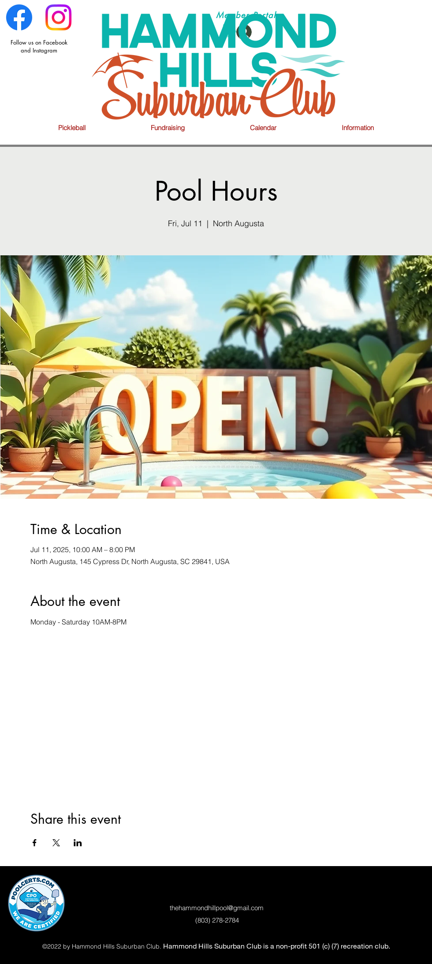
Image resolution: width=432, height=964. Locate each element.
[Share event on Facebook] (34, 842)
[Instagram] (58, 17)
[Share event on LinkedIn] (78, 842)
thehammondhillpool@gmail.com (217, 908)
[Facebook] (19, 17)
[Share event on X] (56, 842)
